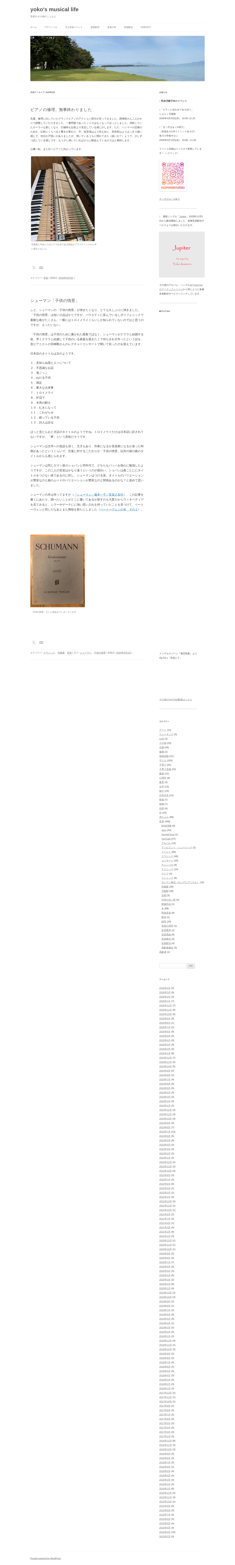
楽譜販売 (95, 27)
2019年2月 (165, 1332)
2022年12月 (165, 1162)
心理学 (162, 778)
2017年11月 (165, 1397)
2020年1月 (165, 1288)
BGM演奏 (166, 825)
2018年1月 (165, 1388)
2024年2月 (165, 1101)
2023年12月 (165, 1110)
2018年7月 (165, 1362)
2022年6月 (165, 1184)
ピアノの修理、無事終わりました (61, 109)
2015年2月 (165, 1536)
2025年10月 (165, 1014)
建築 (161, 773)
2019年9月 (165, 1301)
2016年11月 (165, 1445)
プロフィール (50, 27)
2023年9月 (165, 1123)
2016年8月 (165, 1458)
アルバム (166, 843)
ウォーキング (166, 734)
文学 (161, 786)
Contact (146, 27)
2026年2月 (165, 996)
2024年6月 (165, 1083)
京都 (161, 747)
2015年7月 (165, 1514)
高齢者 (162, 952)
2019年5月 (165, 1318)
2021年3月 (165, 1227)
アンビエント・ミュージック (176, 847)
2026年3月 (165, 992)
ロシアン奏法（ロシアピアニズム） (180, 882)
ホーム (33, 27)
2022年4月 (165, 1188)
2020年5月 (165, 1271)
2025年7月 (165, 1027)
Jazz (163, 830)
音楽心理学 (167, 925)
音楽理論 (166, 934)
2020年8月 (165, 1258)
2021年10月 (165, 1210)
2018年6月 (165, 1366)
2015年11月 (165, 1497)
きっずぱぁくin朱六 (169, 199)
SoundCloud (168, 834)
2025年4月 (165, 1040)
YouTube (166, 838)
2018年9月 (165, 1353)
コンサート (167, 860)
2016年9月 (165, 1453)
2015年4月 (165, 1527)
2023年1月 (165, 1157)
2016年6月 (165, 1466)
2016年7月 (165, 1462)
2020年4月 (165, 1275)
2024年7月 (165, 1079)
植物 (161, 804)
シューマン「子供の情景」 (54, 300)
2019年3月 (165, 1327)
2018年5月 (165, 1371)
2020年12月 (165, 1240)
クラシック (49, 652)
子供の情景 (100, 652)
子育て (162, 764)
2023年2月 (165, 1153)
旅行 (161, 791)
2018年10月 (165, 1349)
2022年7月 (165, 1179)
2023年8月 (165, 1127)
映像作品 (166, 904)
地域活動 (164, 756)
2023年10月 (165, 1118)
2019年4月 (165, 1323)
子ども (162, 760)
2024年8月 (165, 1075)
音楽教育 (166, 930)
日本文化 (164, 795)
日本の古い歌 (168, 899)
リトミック (167, 878)
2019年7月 (165, 1310)
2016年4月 (165, 1475)
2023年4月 (165, 1144)
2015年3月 (165, 1532)
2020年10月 (165, 1249)
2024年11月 (165, 1062)
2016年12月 (165, 1440)
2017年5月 (165, 1423)
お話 (161, 738)
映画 (161, 799)
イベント (166, 852)
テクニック (167, 869)
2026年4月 (165, 988)
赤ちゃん (164, 817)
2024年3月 (165, 1097)
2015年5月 (165, 1523)
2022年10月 (165, 1170)
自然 (161, 808)
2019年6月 (165, 1314)
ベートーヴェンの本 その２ (119, 509)
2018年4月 (165, 1375)
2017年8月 (165, 1410)
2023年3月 (165, 1149)
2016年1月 (165, 1488)
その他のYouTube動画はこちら (175, 699)
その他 (162, 743)
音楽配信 (128, 27)
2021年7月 (165, 1218)
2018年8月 (165, 1358)
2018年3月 (165, 1379)
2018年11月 (165, 1345)
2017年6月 (165, 1419)
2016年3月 (165, 1479)
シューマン (86, 652)
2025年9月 (165, 1018)
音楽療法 (166, 939)
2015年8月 (165, 1510)
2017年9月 (165, 1406)
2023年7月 (165, 1131)
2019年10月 (165, 1297)
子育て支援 (165, 769)
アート (162, 730)
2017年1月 (165, 1436)
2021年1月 (165, 1236)
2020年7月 (165, 1262)
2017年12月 (165, 1392)
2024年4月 (165, 1092)
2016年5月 (165, 1471)
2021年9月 (165, 1214)
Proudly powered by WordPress (45, 1558)
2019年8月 (165, 1305)
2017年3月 (165, 1432)
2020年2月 (165, 1284)
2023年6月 (165, 1136)
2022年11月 (165, 1166)
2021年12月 (165, 1201)
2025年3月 (165, 1044)
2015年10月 (165, 1501)
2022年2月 (165, 1192)
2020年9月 (165, 1253)
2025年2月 (165, 1049)
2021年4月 (165, 1223)
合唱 (163, 895)
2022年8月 (165, 1175)
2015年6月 (165, 1519)
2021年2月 (165, 1231)
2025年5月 (165, 1036)
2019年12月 (165, 1292)
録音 (163, 921)
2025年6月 (165, 1031)
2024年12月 (165, 1057)
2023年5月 (165, 1140)
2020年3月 (165, 1279)
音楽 (45, 278)
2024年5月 (165, 1088)
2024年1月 (165, 1105)
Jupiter (183, 216)
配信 (163, 917)
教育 (161, 782)
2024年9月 (165, 1070)
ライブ (165, 873)
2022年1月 (165, 1197)
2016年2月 (165, 1484)
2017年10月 (165, 1401)
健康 (161, 751)
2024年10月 (165, 1066)
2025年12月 (165, 1005)
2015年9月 (165, 1506)
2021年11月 (165, 1205)
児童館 (165, 891)
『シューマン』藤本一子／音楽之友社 (98, 494)
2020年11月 (165, 1244)
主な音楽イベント (74, 27)
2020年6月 (165, 1266)
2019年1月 (165, 1336)
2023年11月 (165, 1114)
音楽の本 (111, 27)
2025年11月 (165, 1009)
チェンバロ (167, 865)
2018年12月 (165, 1340)
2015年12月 (165, 1493)
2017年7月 (165, 1414)
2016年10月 (165, 1449)
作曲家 (61, 652)
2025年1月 (165, 1053)
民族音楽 (166, 912)
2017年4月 (165, 1427)
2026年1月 (165, 1001)
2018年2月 (165, 1384)
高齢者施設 (167, 947)
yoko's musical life (54, 9)
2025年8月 (165, 1023)
